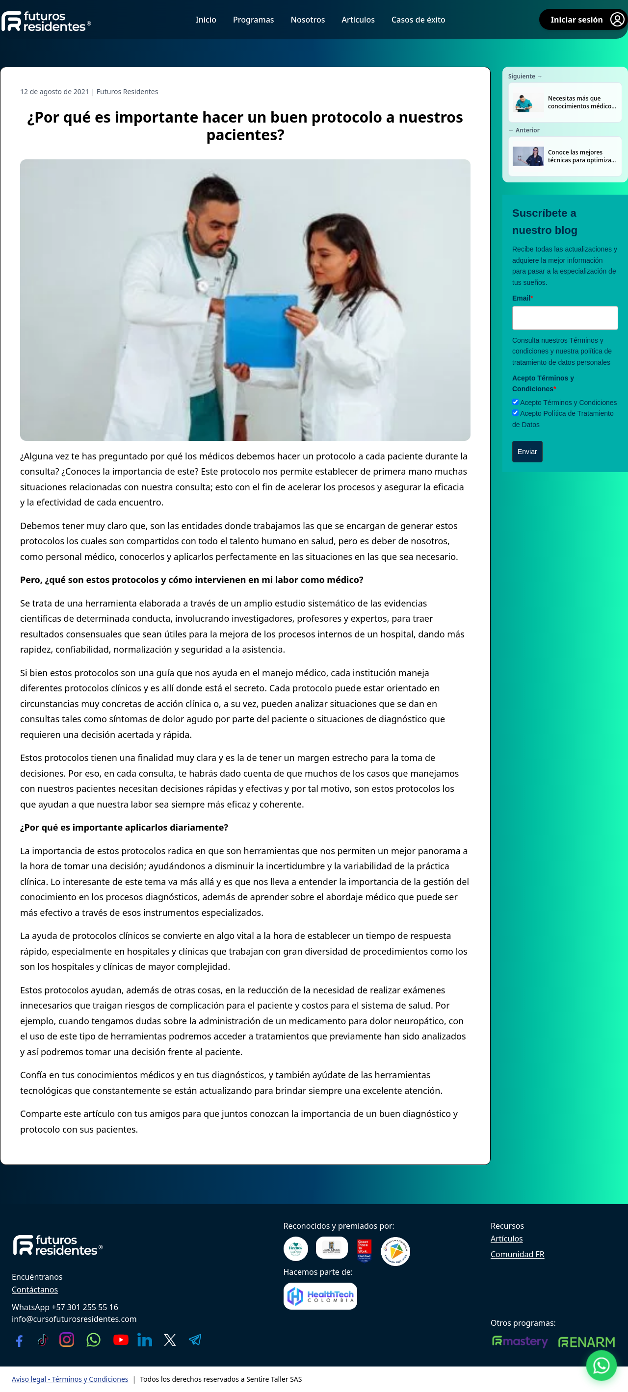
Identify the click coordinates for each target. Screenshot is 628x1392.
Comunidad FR (518, 1254)
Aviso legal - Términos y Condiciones (70, 1379)
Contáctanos (35, 1289)
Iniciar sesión (588, 19)
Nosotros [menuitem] (308, 19)
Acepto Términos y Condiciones (568, 402)
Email (522, 298)
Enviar (527, 452)
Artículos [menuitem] (357, 19)
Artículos (507, 1238)
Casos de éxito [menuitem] (418, 19)
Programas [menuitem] (253, 19)
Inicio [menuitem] (206, 19)
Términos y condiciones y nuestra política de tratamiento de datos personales (562, 351)
